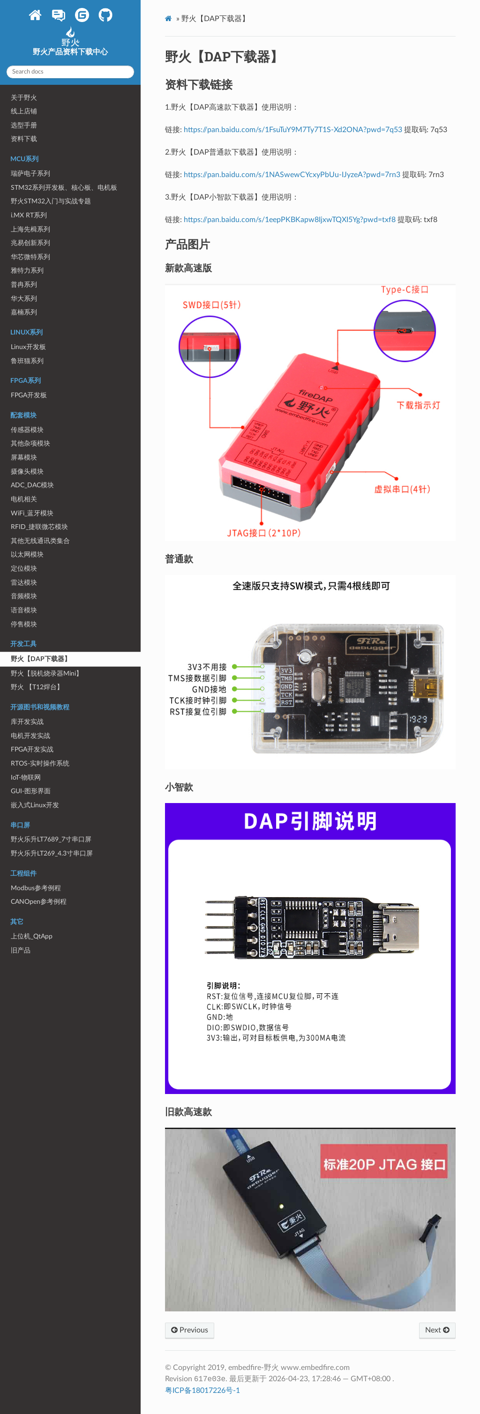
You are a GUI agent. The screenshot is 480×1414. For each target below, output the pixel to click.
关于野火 (24, 97)
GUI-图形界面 (31, 791)
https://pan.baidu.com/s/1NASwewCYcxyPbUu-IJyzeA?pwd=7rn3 (292, 175)
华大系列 (24, 298)
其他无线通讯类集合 (40, 540)
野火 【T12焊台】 (37, 687)
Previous (189, 1330)
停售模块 (24, 624)
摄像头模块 (27, 471)
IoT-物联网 (26, 777)
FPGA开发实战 (32, 749)
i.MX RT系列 (29, 215)
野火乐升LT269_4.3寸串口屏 (52, 853)
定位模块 (24, 568)
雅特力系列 (27, 270)
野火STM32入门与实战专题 (51, 201)
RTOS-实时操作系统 (40, 763)
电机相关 (24, 499)
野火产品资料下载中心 (70, 44)
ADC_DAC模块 (32, 485)
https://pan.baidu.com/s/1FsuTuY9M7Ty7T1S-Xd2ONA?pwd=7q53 (293, 130)
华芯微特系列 (30, 256)
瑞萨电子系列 (30, 173)
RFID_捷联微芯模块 (39, 526)
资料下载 (24, 138)
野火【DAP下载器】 (41, 658)
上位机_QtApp (31, 936)
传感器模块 (27, 429)
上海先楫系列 (30, 229)
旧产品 (20, 950)
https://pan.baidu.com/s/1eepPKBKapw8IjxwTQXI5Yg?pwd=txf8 (290, 219)
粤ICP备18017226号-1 (202, 1390)
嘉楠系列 (24, 312)
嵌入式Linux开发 (35, 805)
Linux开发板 (28, 346)
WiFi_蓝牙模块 (32, 513)
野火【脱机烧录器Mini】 (46, 673)
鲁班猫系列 (27, 361)
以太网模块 (27, 554)
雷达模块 (24, 582)
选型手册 (24, 125)
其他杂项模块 (30, 443)
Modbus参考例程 (36, 888)
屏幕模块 (24, 457)
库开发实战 (27, 721)
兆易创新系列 (30, 242)
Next (437, 1330)
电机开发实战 (30, 735)
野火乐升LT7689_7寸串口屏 (51, 839)
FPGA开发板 (29, 395)
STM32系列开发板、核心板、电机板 (64, 187)
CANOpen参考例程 (39, 901)
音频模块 (24, 596)
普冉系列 (24, 284)
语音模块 (24, 610)
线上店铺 (24, 111)
